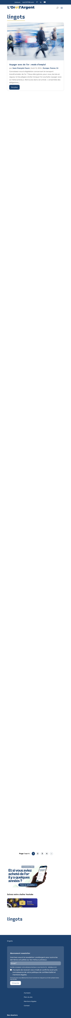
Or (57, 68)
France (53, 68)
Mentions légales (30, 993)
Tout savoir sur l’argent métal (17, 1015)
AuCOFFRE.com (28, 2)
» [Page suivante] (51, 854)
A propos (27, 984)
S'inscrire (15, 974)
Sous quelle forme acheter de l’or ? (20, 1011)
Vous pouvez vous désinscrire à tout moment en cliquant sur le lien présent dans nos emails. (34, 969)
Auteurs (17, 2)
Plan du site (28, 988)
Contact (27, 997)
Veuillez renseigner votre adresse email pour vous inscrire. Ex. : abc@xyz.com (33, 958)
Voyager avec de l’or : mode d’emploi (27, 64)
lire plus (14, 87)
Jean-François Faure (21, 68)
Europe (46, 68)
